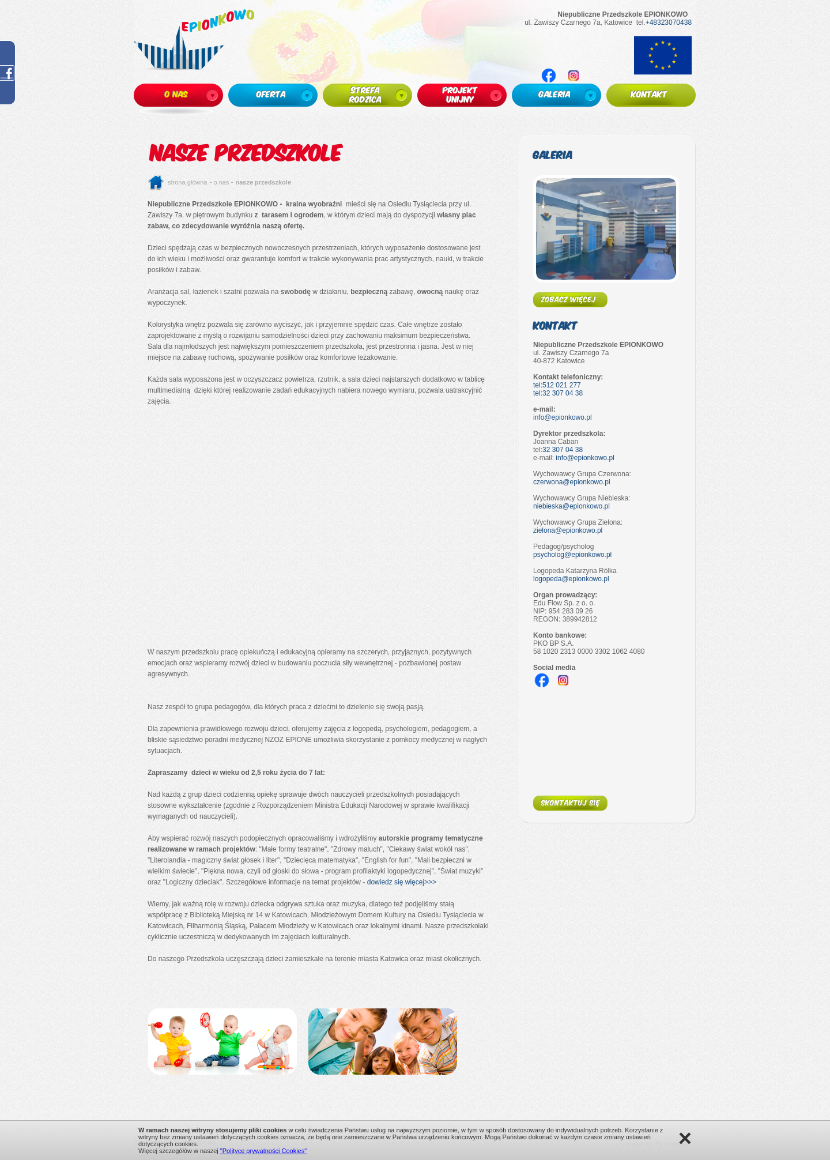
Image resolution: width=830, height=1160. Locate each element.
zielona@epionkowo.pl (567, 530)
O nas (221, 182)
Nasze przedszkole (263, 182)
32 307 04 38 (562, 450)
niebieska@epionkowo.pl (571, 506)
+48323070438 (669, 22)
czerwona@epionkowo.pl (571, 482)
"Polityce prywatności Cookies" (263, 1150)
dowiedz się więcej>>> (401, 882)
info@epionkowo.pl (562, 417)
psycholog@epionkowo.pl (572, 555)
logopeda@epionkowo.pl (571, 579)
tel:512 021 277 (557, 385)
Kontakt (555, 325)
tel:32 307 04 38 (558, 393)
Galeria (552, 154)
